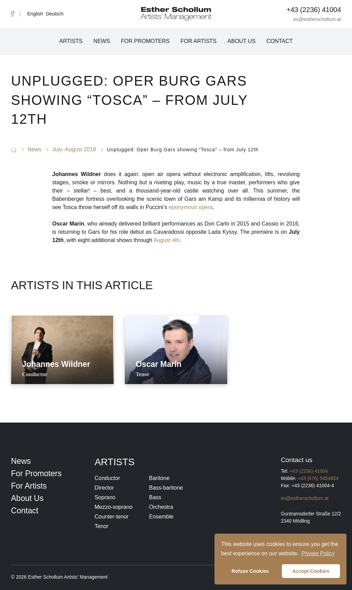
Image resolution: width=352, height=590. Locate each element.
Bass (155, 497)
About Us (242, 41)
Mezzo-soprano (113, 507)
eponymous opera (191, 207)
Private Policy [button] (318, 553)
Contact (279, 41)
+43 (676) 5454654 (318, 478)
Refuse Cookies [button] (250, 571)
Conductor (107, 478)
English (35, 14)
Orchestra (161, 507)
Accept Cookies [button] (310, 571)
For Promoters (145, 41)
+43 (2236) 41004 (314, 9)
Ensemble (161, 517)
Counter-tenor (112, 517)
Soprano (105, 497)
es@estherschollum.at (317, 19)
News (102, 41)
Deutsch (54, 14)
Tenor (101, 526)
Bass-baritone (166, 488)
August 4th (166, 240)
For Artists (198, 41)
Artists (70, 41)
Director (104, 488)
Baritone (159, 478)
